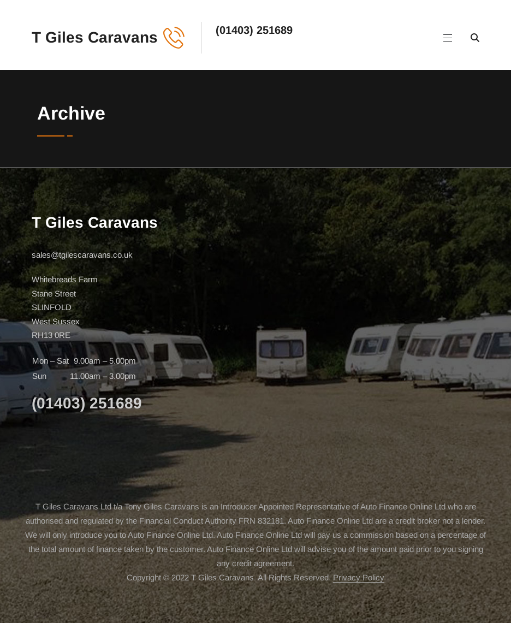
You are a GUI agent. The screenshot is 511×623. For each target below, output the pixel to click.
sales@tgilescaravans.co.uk (82, 254)
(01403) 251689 (254, 30)
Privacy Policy (358, 577)
